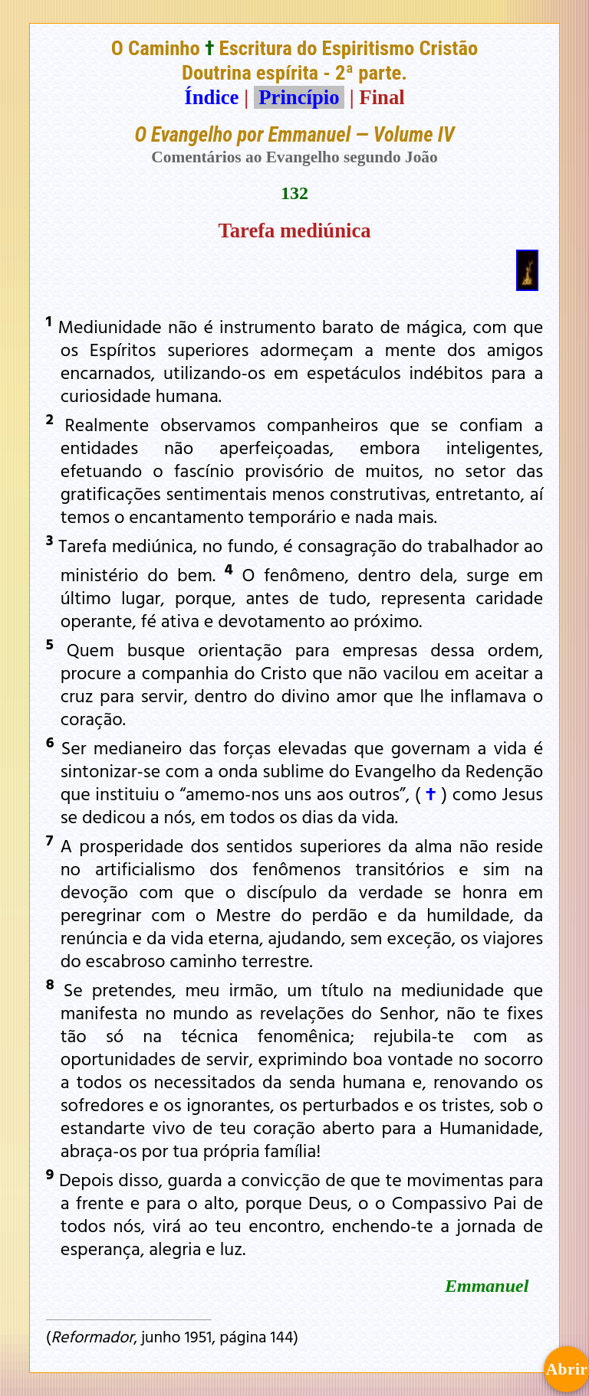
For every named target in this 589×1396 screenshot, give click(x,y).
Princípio (299, 97)
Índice (211, 97)
